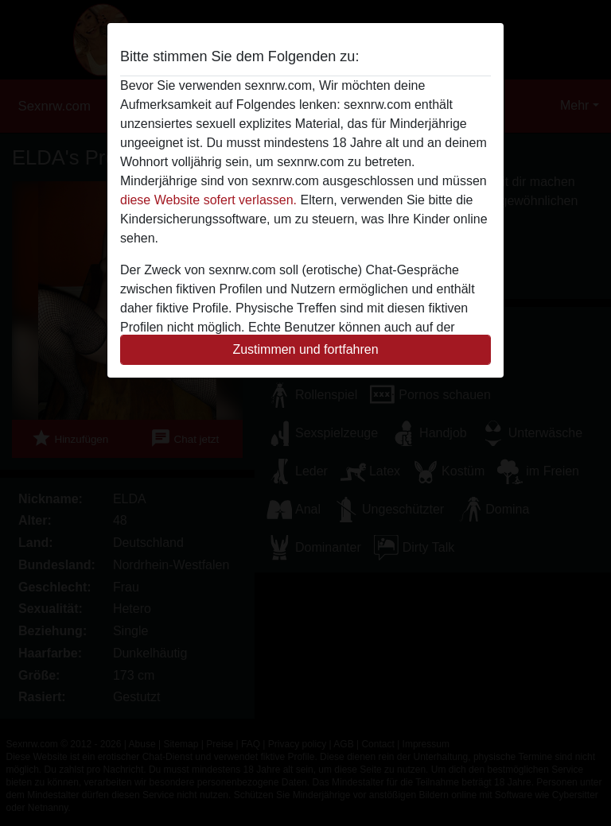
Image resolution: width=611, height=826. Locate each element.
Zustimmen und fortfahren (305, 349)
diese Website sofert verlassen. (208, 200)
